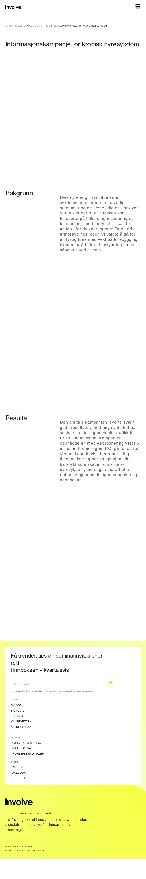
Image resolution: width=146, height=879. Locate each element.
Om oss (16, 705)
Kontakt (17, 716)
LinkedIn (17, 767)
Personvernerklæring (18, 846)
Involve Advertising (26, 742)
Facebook (18, 772)
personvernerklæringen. (82, 691)
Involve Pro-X (21, 748)
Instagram (18, 778)
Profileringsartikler (27, 753)
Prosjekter (20, 26)
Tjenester (18, 710)
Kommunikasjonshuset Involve (29, 813)
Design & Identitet (38, 26)
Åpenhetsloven (22, 727)
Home (8, 26)
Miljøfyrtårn (21, 721)
